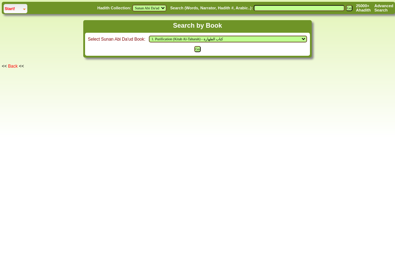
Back (13, 66)
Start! (16, 8)
